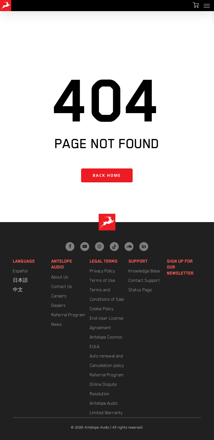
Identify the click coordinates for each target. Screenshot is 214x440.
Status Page (140, 289)
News (56, 324)
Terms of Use (102, 280)
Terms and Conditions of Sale (107, 294)
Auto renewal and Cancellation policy (107, 361)
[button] (207, 5)
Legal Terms (104, 261)
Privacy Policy (102, 271)
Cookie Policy (101, 308)
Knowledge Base (144, 271)
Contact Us (61, 286)
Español (20, 271)
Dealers (58, 305)
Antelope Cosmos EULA (106, 342)
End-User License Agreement (106, 323)
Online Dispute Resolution (103, 389)
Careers (59, 296)
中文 (18, 289)
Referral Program (68, 314)
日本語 (20, 280)
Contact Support (144, 280)
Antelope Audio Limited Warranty (106, 408)
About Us (59, 277)
